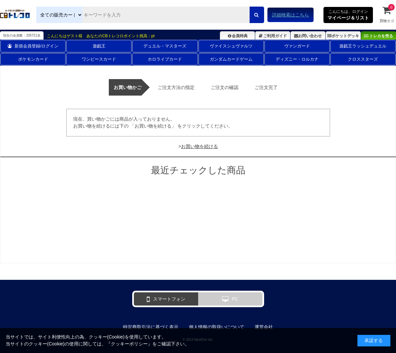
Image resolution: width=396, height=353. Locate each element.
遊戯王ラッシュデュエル (362, 46)
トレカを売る (378, 36)
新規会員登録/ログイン (33, 46)
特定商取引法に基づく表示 (150, 327)
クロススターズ (363, 59)
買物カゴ (387, 14)
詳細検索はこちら (290, 14)
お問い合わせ (308, 36)
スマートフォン (166, 299)
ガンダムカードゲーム (231, 59)
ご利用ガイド (272, 36)
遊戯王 (99, 46)
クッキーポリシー (129, 343)
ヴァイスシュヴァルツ (231, 46)
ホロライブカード (165, 59)
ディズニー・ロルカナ (297, 59)
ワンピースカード (99, 59)
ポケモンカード (33, 59)
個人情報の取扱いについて (216, 327)
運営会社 (264, 327)
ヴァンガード (297, 46)
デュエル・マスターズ (164, 46)
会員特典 (237, 36)
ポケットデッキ (343, 36)
